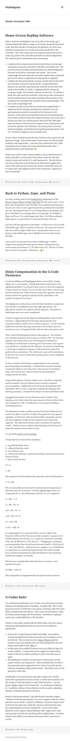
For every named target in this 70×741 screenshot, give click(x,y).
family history (37, 199)
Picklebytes (12, 7)
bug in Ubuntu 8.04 (46, 640)
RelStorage (40, 261)
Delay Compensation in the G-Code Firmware (32, 273)
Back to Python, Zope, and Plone (30, 193)
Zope (46, 261)
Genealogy (27, 261)
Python (26, 182)
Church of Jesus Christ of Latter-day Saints (23, 202)
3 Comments (55, 182)
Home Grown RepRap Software (29, 35)
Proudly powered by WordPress (15, 737)
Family (26, 586)
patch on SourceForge (27, 434)
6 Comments (56, 261)
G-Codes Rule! (16, 597)
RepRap (31, 182)
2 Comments (41, 586)
